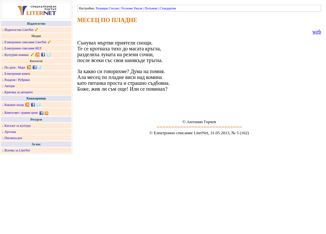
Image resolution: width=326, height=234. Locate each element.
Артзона (10, 132)
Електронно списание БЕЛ (23, 48)
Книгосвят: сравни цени (21, 112)
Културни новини (17, 55)
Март (21, 67)
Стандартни (168, 8)
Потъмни (151, 8)
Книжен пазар (14, 105)
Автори (10, 86)
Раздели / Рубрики (17, 80)
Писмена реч (13, 138)
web (316, 31)
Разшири (102, 8)
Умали (138, 8)
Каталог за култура (18, 125)
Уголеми (127, 8)
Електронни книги (17, 73)
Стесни (114, 8)
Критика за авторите (19, 92)
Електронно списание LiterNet (26, 42)
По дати (10, 67)
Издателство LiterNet (19, 30)
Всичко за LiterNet (17, 150)
